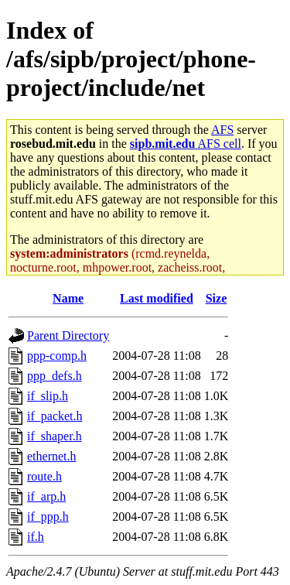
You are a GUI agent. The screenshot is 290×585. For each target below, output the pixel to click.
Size (216, 298)
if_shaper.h (54, 436)
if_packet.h (55, 415)
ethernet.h (52, 456)
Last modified (156, 298)
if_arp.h (46, 496)
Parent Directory (68, 335)
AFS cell (185, 143)
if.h (35, 536)
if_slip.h (47, 395)
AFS (222, 129)
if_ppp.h (48, 516)
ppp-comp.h (57, 355)
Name (68, 298)
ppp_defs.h (54, 375)
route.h (44, 476)
